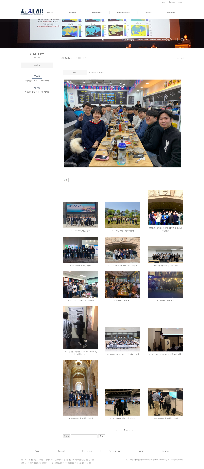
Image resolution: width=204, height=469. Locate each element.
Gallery (37, 65)
